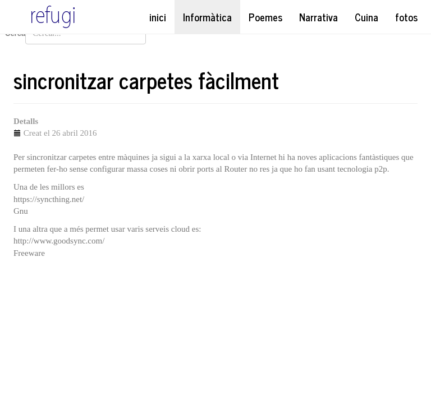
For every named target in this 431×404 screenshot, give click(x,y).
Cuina (366, 16)
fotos (406, 16)
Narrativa (318, 16)
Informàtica (207, 16)
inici (157, 16)
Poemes (265, 16)
